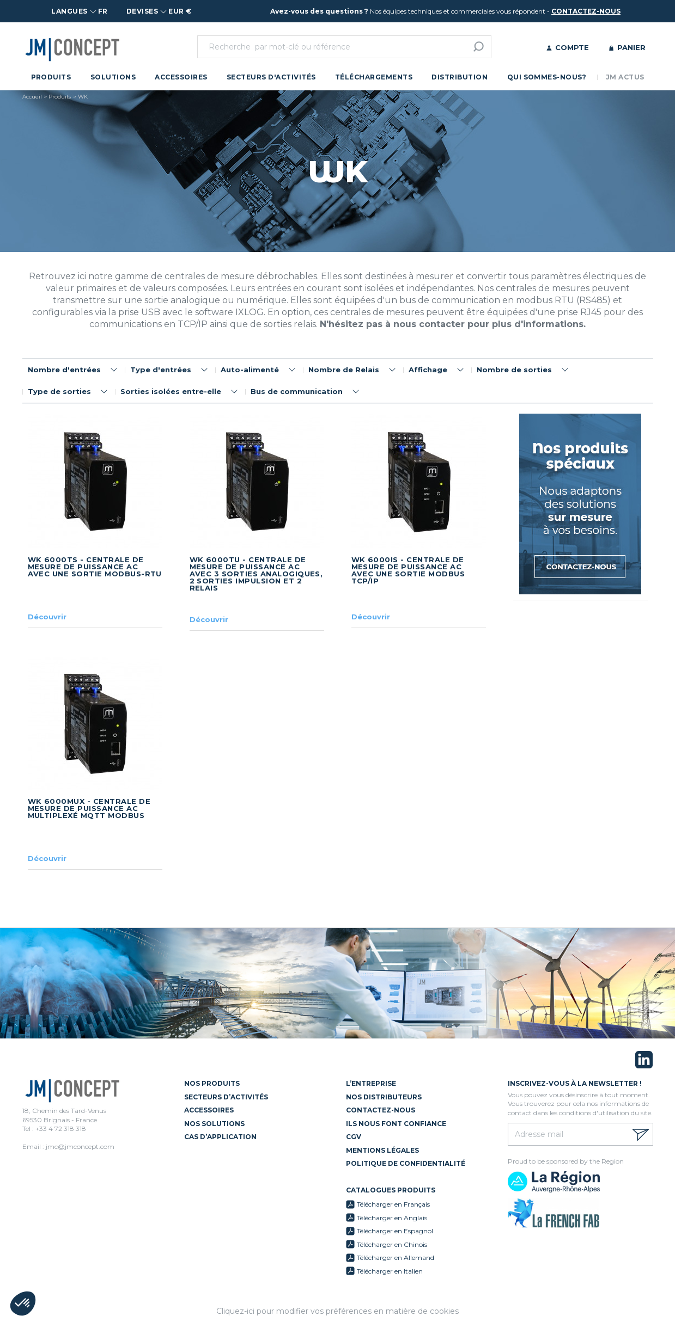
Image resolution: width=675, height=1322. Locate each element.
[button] (23, 1303)
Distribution (459, 77)
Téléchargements (373, 77)
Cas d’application (220, 1137)
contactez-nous (586, 11)
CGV (353, 1137)
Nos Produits (212, 1083)
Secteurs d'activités (271, 77)
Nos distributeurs (384, 1097)
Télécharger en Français (393, 1204)
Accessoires (181, 77)
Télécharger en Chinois (392, 1244)
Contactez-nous (380, 1110)
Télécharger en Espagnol (395, 1231)
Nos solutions (214, 1124)
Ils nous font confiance (396, 1124)
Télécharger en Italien (390, 1271)
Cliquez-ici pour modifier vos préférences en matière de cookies (337, 1311)
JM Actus (625, 77)
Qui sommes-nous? (547, 77)
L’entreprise (371, 1083)
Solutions (113, 77)
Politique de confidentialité (405, 1163)
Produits (51, 77)
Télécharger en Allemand (395, 1257)
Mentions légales (382, 1150)
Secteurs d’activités (226, 1097)
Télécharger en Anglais (392, 1218)
